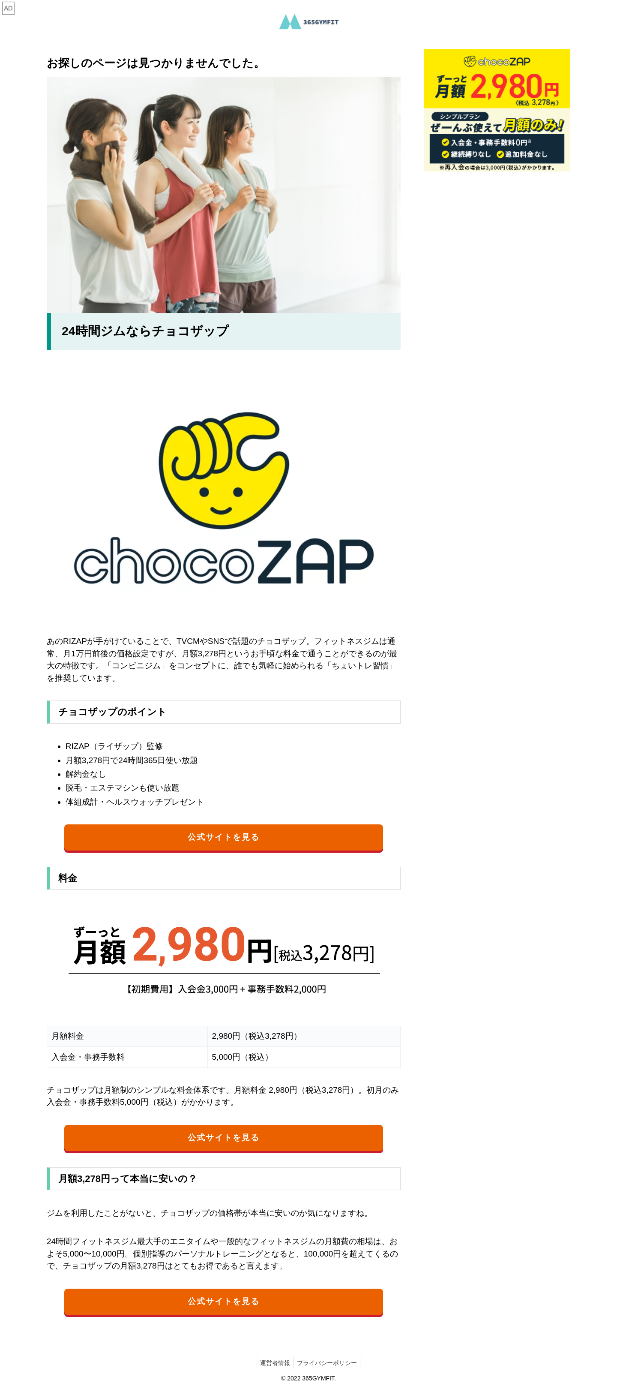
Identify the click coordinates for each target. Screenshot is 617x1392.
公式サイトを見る (223, 837)
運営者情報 (274, 1363)
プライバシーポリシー (328, 1363)
